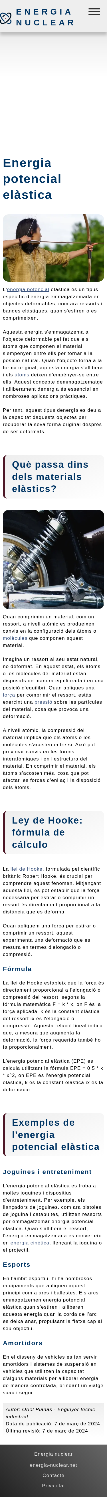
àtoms (22, 375)
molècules (15, 638)
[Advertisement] (53, 91)
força (9, 695)
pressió (43, 702)
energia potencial (28, 289)
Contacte (53, 1475)
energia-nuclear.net (53, 1465)
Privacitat (53, 1485)
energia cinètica (30, 1243)
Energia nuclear (46, 17)
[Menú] (95, 13)
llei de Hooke (27, 869)
